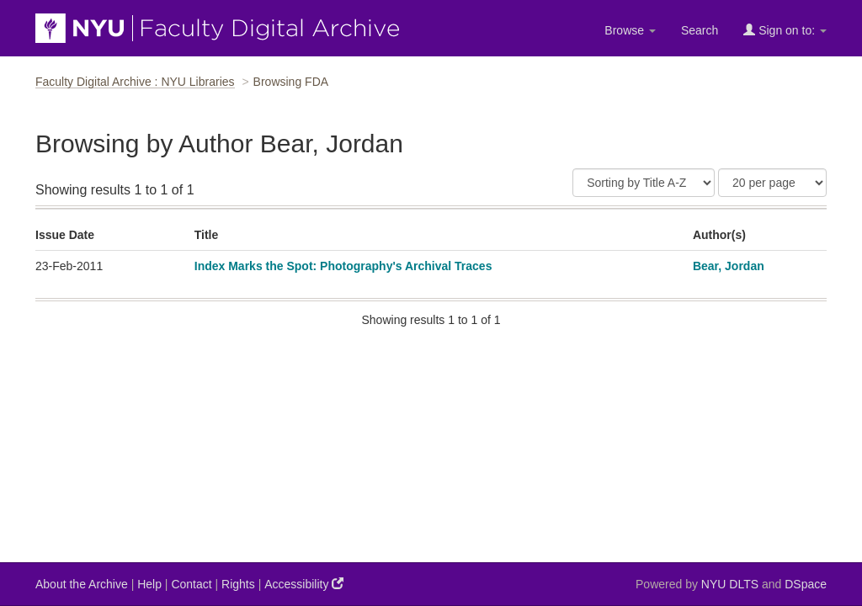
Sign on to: (785, 30)
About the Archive (81, 584)
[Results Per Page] (772, 182)
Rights (238, 584)
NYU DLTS (729, 584)
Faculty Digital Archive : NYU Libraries (135, 81)
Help (149, 584)
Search (699, 30)
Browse (630, 30)
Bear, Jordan (728, 266)
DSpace (806, 584)
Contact (191, 584)
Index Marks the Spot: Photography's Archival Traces (343, 266)
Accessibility (303, 584)
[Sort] (643, 182)
